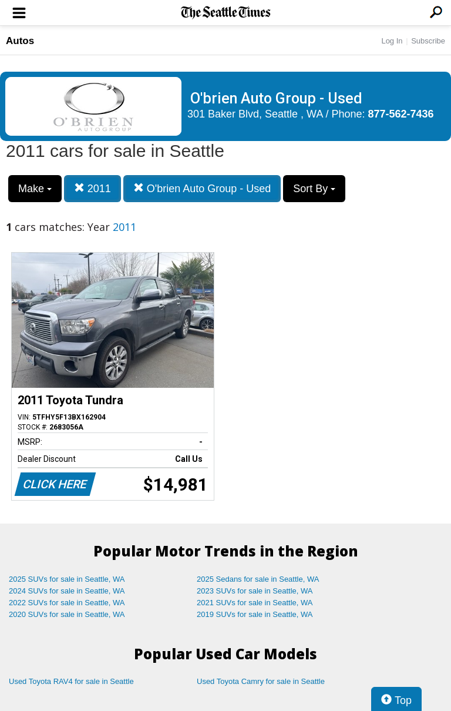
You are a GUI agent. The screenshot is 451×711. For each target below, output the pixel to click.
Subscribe (428, 40)
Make (35, 188)
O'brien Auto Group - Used (202, 188)
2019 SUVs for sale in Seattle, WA (255, 614)
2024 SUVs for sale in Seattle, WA (67, 590)
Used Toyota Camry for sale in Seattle (261, 681)
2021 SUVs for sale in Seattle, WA (255, 602)
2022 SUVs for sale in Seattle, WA (67, 602)
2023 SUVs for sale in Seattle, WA (255, 590)
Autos (20, 40)
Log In (391, 40)
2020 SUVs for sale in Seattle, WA (67, 614)
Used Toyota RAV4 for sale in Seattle (71, 681)
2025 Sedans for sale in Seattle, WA (258, 579)
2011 (92, 188)
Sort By (314, 188)
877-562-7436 (401, 114)
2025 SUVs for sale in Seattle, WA (67, 579)
